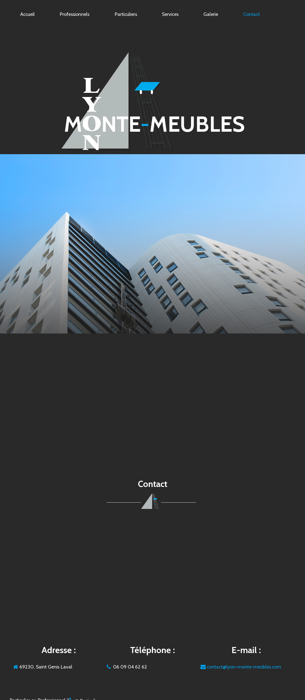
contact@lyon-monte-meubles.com (244, 667)
